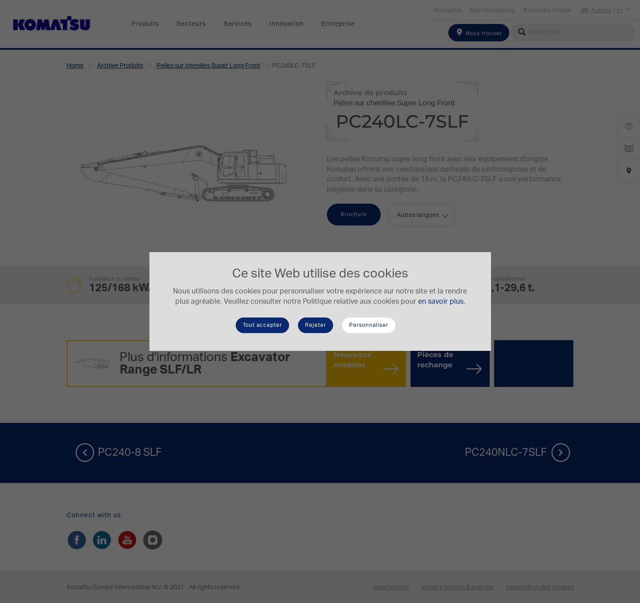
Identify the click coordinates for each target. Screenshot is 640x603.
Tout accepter (262, 325)
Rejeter (315, 325)
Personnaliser (368, 325)
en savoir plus (440, 301)
